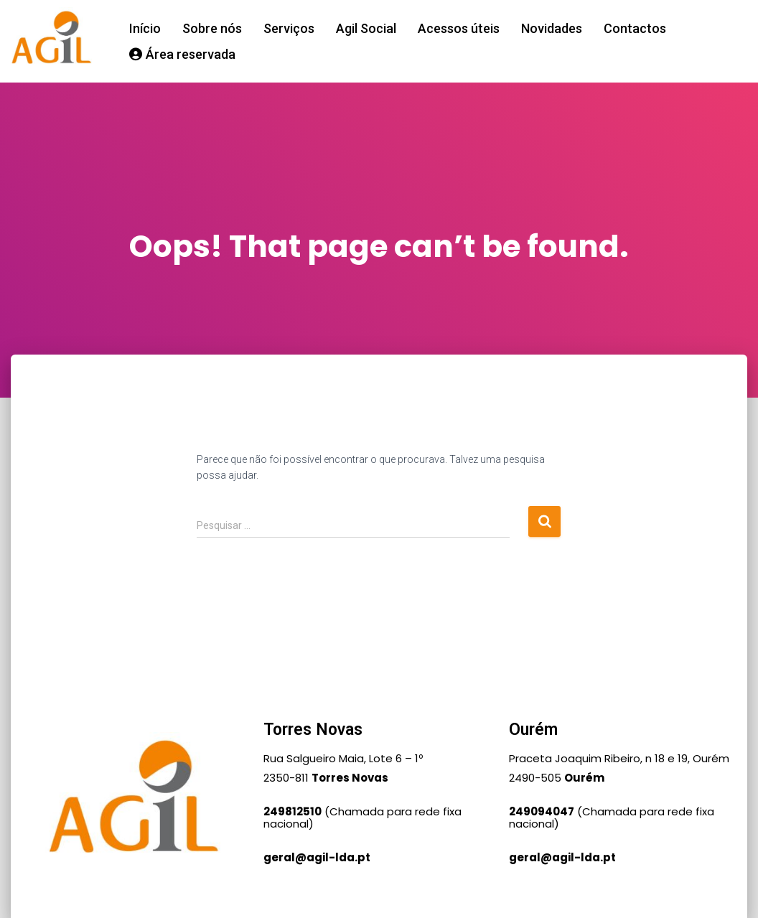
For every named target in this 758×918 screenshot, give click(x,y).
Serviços (288, 28)
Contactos (635, 28)
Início (145, 28)
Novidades (551, 28)
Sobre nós (212, 28)
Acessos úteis (459, 28)
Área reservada (182, 54)
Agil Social (366, 28)
